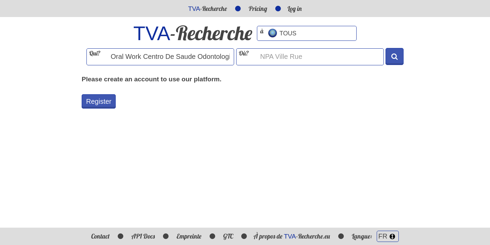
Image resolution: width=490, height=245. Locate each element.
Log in (295, 8)
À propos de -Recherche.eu (292, 236)
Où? (244, 53)
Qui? (94, 53)
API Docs (143, 236)
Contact (100, 236)
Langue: (375, 236)
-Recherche (207, 8)
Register (98, 101)
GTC (228, 236)
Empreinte (189, 236)
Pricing (258, 8)
